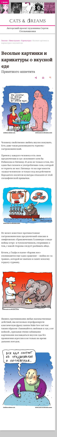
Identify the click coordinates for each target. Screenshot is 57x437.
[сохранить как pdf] (50, 77)
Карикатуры (26, 40)
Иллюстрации (14, 40)
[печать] (43, 77)
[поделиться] (35, 77)
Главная (4, 40)
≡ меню (4, 2)
